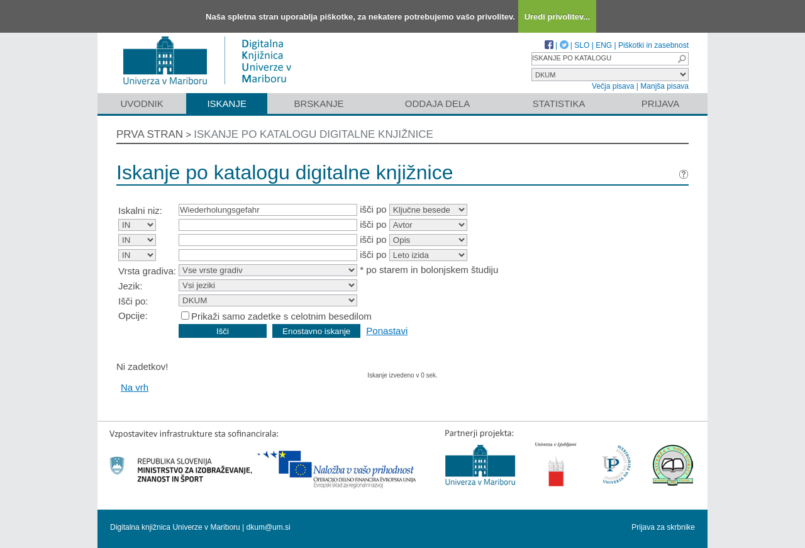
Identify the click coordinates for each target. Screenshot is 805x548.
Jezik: (130, 286)
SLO (581, 45)
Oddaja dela (437, 103)
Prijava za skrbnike (663, 527)
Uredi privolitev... (558, 16)
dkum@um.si (269, 527)
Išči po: (133, 301)
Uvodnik (141, 103)
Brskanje (318, 103)
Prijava (660, 103)
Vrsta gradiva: (147, 271)
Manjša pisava (664, 86)
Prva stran (149, 134)
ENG (604, 45)
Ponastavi (387, 330)
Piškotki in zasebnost (653, 45)
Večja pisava (613, 86)
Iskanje (227, 103)
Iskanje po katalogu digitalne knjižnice (313, 134)
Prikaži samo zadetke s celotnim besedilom (281, 316)
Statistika (559, 103)
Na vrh (134, 387)
